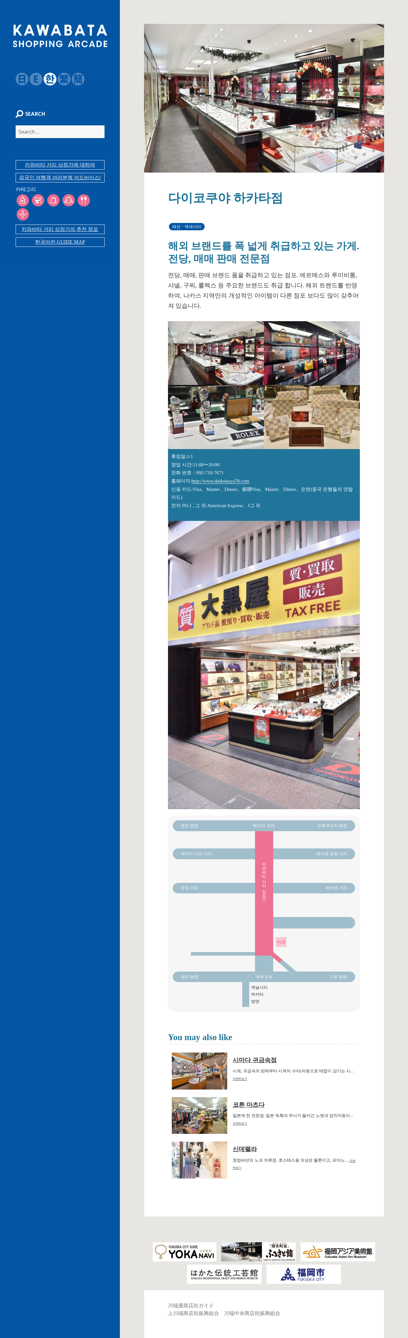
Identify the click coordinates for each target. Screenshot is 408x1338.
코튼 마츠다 (249, 1104)
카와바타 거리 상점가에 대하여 (60, 168)
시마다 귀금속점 (255, 1060)
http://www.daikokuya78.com (220, 481)
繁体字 (60, 79)
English (32, 79)
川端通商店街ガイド (191, 1305)
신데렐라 (245, 1149)
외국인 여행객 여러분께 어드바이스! (60, 181)
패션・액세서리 (186, 226)
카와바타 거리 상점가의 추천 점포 (60, 218)
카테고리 (22, 193)
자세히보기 (240, 1078)
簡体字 (74, 79)
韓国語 (46, 79)
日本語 (18, 79)
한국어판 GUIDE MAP (60, 231)
